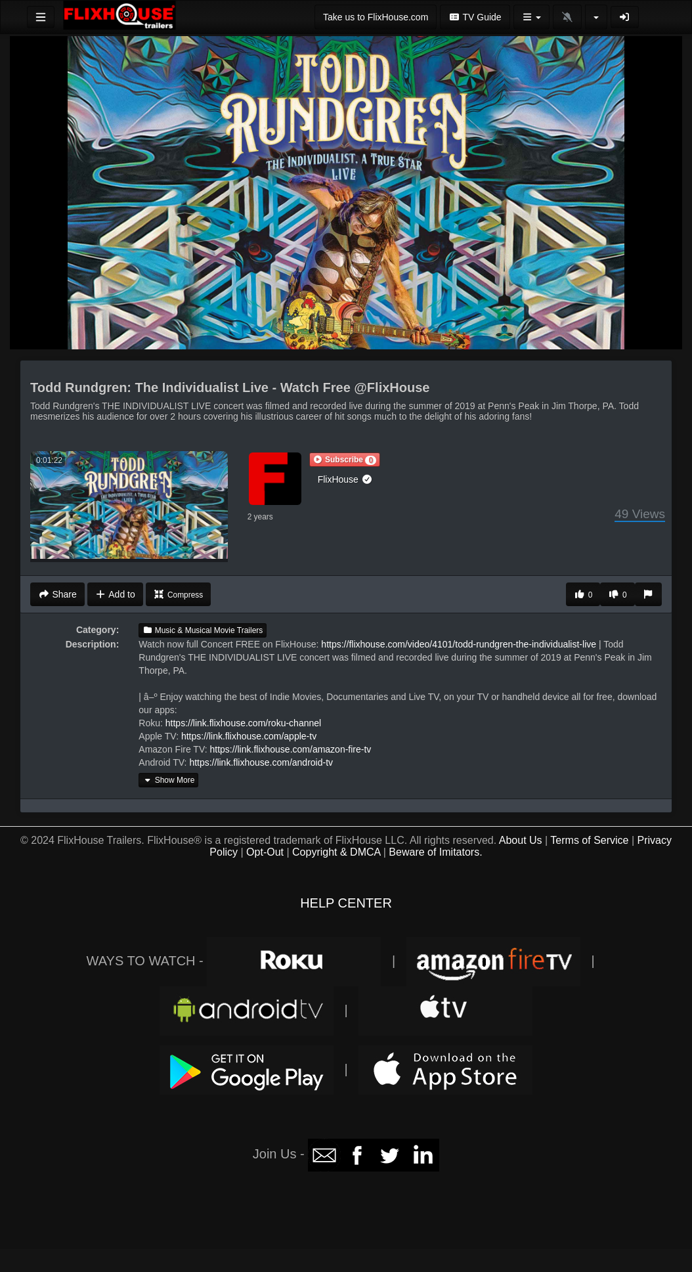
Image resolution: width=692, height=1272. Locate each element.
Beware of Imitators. (435, 852)
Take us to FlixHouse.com (375, 17)
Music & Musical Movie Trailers (202, 630)
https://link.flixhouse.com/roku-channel (243, 723)
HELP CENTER (346, 903)
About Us (520, 840)
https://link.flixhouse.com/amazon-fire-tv (290, 749)
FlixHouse (345, 479)
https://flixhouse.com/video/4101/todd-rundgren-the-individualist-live (458, 644)
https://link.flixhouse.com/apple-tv (248, 736)
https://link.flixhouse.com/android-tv (261, 762)
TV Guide (474, 17)
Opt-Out (265, 852)
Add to (115, 594)
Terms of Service (589, 840)
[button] (344, 459)
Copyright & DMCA (336, 852)
